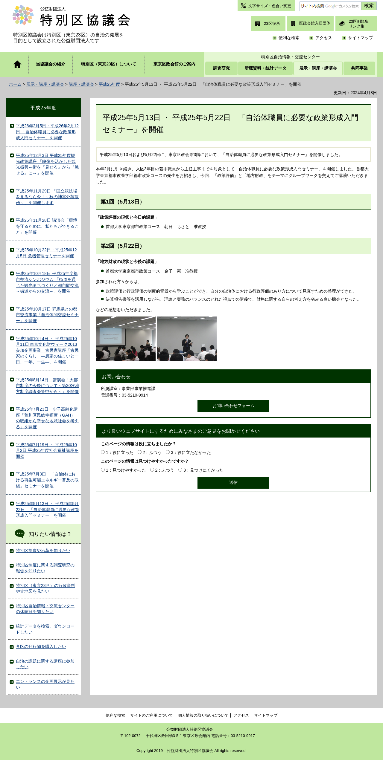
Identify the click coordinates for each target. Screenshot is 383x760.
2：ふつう (152, 452)
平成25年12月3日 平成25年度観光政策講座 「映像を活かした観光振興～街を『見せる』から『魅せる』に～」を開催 (47, 164)
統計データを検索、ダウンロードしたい (45, 629)
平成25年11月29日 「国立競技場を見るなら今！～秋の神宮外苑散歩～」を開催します (47, 197)
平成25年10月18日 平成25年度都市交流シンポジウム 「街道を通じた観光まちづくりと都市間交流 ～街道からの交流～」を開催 (47, 282)
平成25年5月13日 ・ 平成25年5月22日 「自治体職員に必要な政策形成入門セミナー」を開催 (47, 509)
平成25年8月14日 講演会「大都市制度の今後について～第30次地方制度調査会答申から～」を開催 (47, 385)
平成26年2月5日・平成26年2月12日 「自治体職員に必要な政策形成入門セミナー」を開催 (47, 131)
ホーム (15, 84)
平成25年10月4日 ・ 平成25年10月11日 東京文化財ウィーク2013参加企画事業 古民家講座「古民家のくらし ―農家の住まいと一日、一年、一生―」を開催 (47, 350)
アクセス (323, 37)
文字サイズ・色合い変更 (269, 6)
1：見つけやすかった (126, 470)
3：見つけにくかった (203, 470)
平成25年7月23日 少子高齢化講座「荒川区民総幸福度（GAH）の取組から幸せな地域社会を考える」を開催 (47, 418)
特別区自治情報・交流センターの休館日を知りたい (45, 608)
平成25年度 (109, 84)
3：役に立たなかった (191, 452)
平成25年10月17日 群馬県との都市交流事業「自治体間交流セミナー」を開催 (47, 315)
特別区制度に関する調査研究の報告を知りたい (45, 567)
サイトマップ (360, 37)
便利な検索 (289, 37)
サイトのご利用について (151, 715)
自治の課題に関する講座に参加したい (45, 664)
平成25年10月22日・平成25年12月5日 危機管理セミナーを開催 (46, 252)
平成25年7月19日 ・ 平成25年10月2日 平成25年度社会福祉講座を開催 (47, 450)
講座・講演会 (81, 84)
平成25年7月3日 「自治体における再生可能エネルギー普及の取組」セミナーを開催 (47, 480)
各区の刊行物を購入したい (41, 646)
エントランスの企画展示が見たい (45, 684)
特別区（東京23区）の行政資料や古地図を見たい (45, 588)
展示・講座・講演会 (45, 84)
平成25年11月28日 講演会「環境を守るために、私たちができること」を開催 (47, 226)
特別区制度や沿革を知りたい (43, 550)
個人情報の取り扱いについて (203, 715)
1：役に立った (119, 452)
